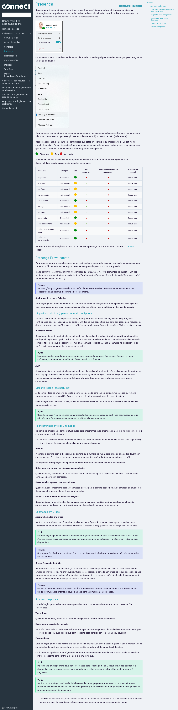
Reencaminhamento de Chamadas (159, 19)
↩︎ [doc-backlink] (128, 702)
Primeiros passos (10, 29)
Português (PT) (10, 708)
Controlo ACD (11, 60)
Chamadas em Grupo (158, 23)
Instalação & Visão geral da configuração (15, 88)
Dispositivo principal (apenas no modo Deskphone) (163, 10)
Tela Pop (8, 69)
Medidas (8, 65)
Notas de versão (10, 108)
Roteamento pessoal (158, 27)
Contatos (8, 47)
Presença (8, 51)
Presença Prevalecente (157, 6)
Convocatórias (11, 38)
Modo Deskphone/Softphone (15, 75)
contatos (130, 246)
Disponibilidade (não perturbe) (162, 15)
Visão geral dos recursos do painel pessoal (14, 82)
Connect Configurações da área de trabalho (15, 95)
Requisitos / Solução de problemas (14, 102)
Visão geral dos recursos (14, 33)
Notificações (10, 56)
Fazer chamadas (12, 42)
